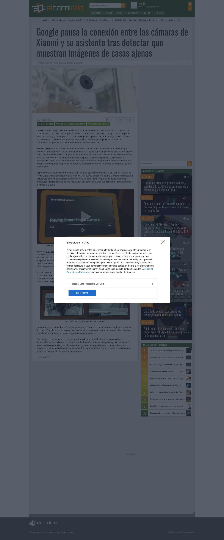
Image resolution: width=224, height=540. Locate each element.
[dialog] (112, 270)
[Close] (164, 243)
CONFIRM (83, 293)
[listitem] (112, 283)
